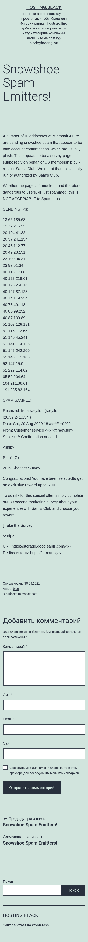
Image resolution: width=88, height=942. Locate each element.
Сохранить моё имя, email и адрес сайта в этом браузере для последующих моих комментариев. (44, 770)
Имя (7, 694)
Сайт (7, 743)
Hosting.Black (44, 7)
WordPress (40, 925)
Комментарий (15, 646)
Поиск (8, 882)
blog (16, 588)
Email (8, 719)
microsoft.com (28, 594)
